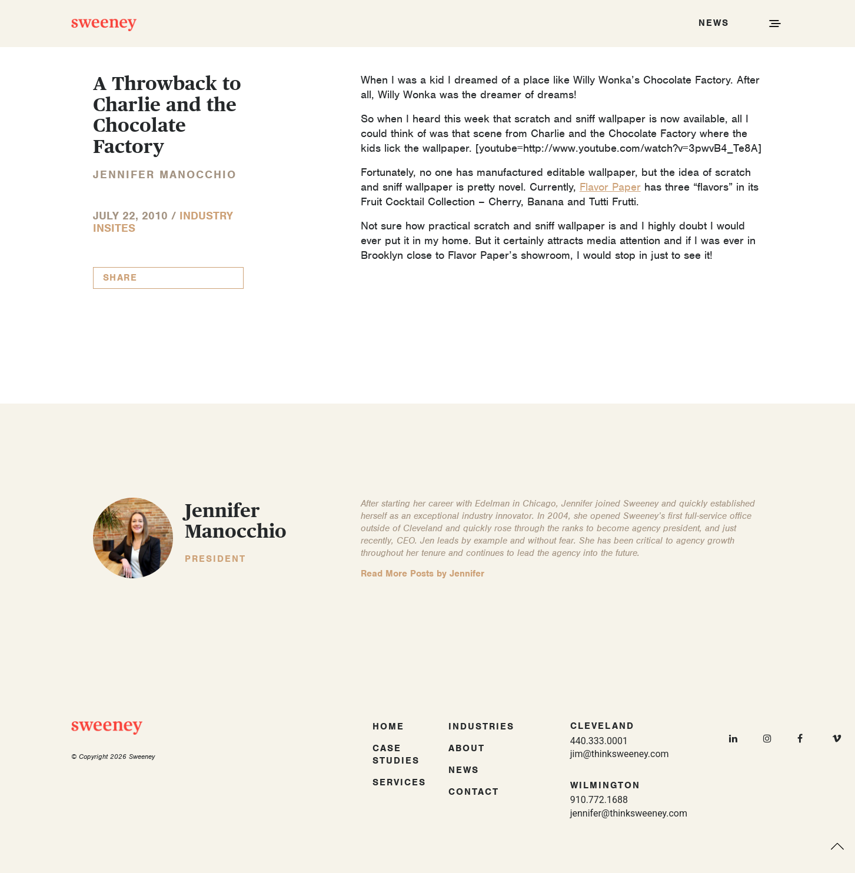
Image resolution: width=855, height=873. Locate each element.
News (463, 770)
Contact (473, 792)
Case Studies (396, 754)
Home (388, 726)
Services (399, 782)
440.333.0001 (599, 741)
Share (120, 278)
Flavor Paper (610, 187)
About (466, 748)
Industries (481, 726)
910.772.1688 (599, 799)
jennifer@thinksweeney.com (628, 813)
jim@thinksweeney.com (619, 753)
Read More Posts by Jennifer (422, 573)
